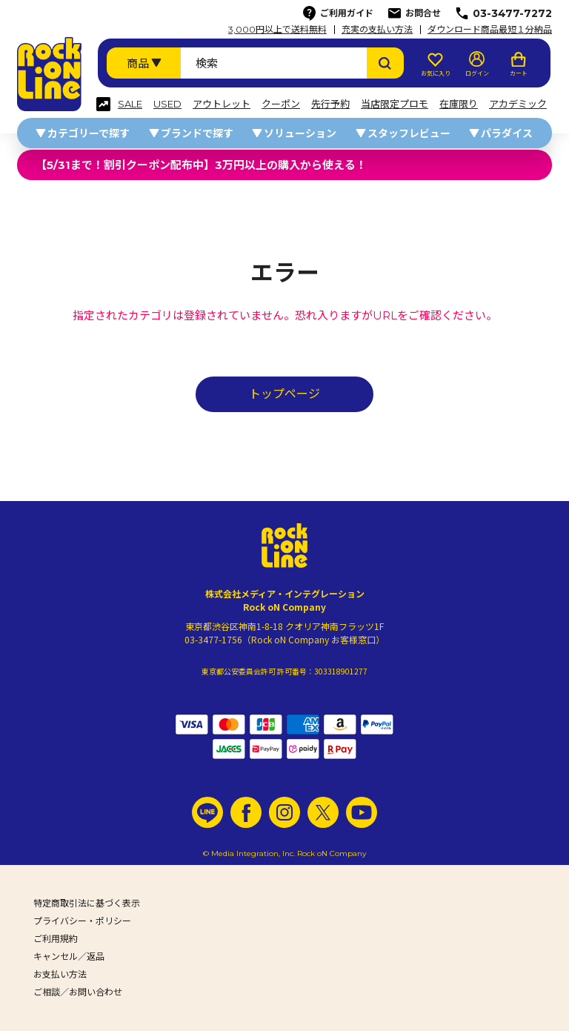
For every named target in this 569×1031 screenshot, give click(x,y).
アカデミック (518, 104)
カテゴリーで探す (88, 133)
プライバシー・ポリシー (82, 920)
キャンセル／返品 (68, 956)
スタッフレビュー (408, 133)
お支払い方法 (60, 974)
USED (167, 104)
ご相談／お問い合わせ (77, 992)
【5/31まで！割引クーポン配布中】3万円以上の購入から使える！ (201, 165)
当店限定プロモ (394, 104)
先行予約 (330, 104)
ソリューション (300, 133)
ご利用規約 (55, 938)
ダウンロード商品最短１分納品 (489, 29)
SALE (130, 104)
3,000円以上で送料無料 (277, 29)
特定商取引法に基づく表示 (86, 903)
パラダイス (507, 133)
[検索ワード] (274, 63)
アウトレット (221, 104)
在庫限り (458, 104)
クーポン (281, 104)
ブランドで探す (197, 133)
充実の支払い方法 (377, 29)
